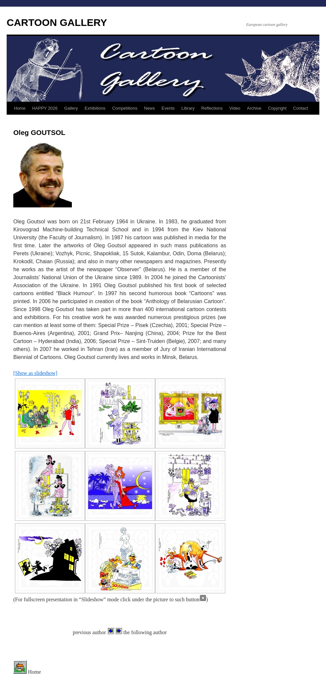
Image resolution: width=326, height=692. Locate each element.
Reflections (212, 108)
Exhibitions (94, 108)
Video (234, 108)
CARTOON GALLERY (57, 22)
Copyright (277, 108)
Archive (254, 108)
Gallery (71, 108)
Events (168, 108)
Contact (300, 108)
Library (188, 108)
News (149, 108)
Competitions (124, 108)
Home (20, 108)
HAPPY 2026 (45, 108)
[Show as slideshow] (35, 373)
